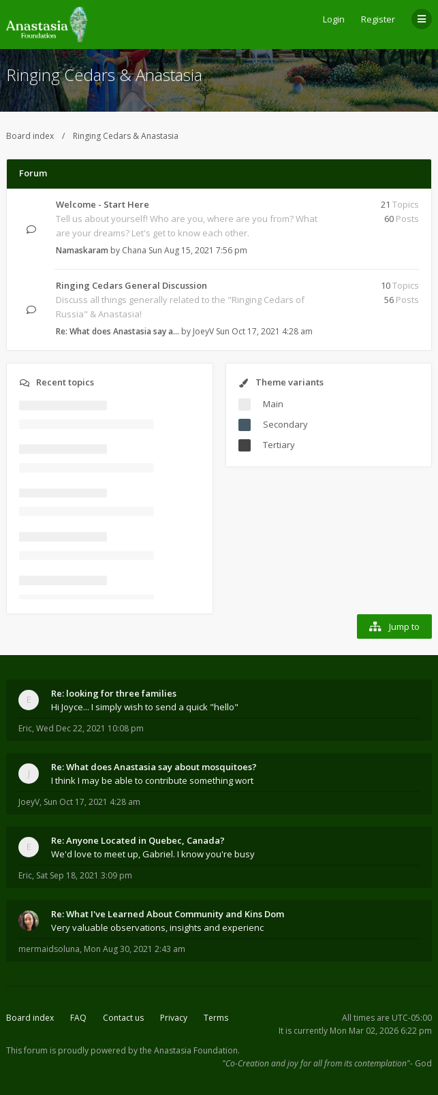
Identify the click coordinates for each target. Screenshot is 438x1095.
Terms (216, 1017)
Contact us (123, 1017)
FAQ (78, 1017)
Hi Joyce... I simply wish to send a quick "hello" (144, 707)
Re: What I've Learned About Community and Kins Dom (167, 914)
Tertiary (279, 445)
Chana (134, 250)
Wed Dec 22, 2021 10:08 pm (90, 728)
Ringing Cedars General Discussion (131, 285)
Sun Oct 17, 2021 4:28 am (92, 802)
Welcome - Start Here (102, 204)
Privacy (173, 1017)
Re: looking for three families (113, 693)
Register (378, 19)
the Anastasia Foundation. (190, 1050)
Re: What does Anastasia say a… (117, 331)
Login (334, 19)
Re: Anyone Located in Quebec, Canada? (138, 840)
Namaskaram (82, 250)
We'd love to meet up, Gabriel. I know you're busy (153, 854)
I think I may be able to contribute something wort (152, 780)
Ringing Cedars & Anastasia (104, 74)
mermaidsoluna (49, 949)
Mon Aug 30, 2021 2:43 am (134, 949)
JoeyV (203, 331)
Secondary (285, 424)
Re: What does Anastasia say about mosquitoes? (154, 767)
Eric (25, 728)
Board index (30, 136)
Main (273, 404)
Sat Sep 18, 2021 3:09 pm (84, 875)
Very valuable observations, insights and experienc (157, 927)
